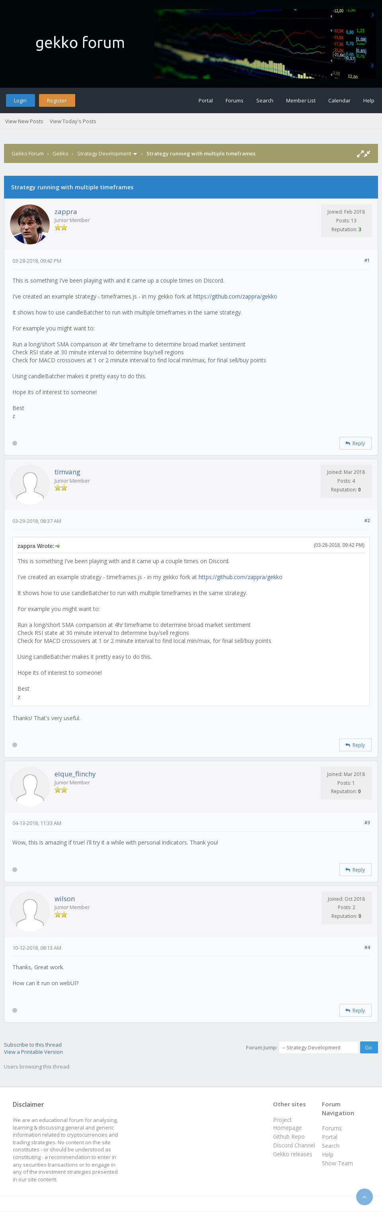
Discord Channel (294, 1145)
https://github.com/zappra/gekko (235, 296)
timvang (67, 471)
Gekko (60, 153)
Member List (301, 100)
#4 (367, 947)
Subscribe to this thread (33, 1044)
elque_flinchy (75, 773)
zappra (66, 211)
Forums (235, 100)
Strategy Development (104, 153)
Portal (206, 100)
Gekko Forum (28, 153)
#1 (367, 260)
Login (20, 100)
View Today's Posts (73, 121)
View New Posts (24, 121)
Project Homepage (287, 1123)
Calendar (339, 100)
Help (368, 100)
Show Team (337, 1163)
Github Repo (289, 1136)
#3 (367, 822)
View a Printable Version (33, 1051)
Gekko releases (292, 1154)
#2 (367, 520)
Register (57, 100)
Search (264, 100)
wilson (65, 898)
